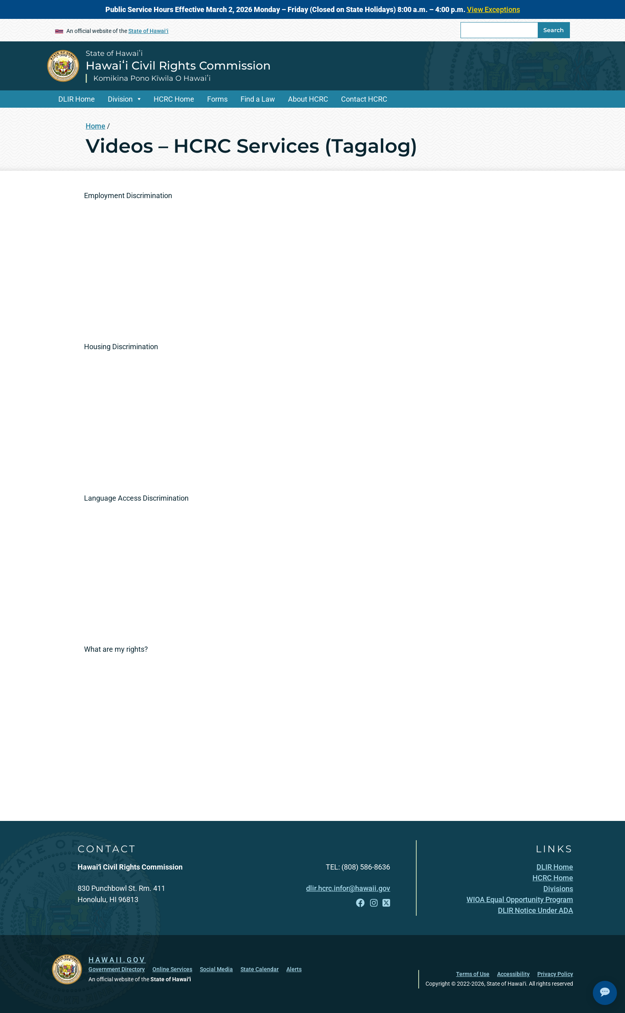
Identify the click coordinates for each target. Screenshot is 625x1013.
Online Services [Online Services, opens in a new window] (172, 969)
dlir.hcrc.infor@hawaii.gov (348, 888)
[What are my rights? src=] (196, 718)
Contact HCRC (364, 99)
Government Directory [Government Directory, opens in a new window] (116, 969)
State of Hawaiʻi (148, 31)
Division (120, 99)
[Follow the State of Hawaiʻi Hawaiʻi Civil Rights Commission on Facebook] (360, 903)
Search (553, 30)
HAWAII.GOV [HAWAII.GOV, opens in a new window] (117, 960)
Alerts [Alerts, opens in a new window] (294, 969)
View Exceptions (493, 9)
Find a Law (258, 99)
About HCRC (308, 99)
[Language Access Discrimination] (196, 567)
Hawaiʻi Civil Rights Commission (178, 65)
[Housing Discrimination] (196, 416)
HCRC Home (174, 99)
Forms (217, 99)
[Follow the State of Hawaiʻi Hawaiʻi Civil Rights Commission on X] (386, 903)
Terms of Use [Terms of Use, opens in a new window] (472, 974)
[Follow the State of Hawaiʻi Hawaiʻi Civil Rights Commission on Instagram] (374, 903)
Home (95, 126)
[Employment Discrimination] (196, 264)
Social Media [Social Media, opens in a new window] (216, 969)
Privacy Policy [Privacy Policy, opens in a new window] (555, 974)
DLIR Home (76, 99)
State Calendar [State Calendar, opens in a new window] (260, 969)
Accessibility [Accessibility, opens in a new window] (513, 974)
